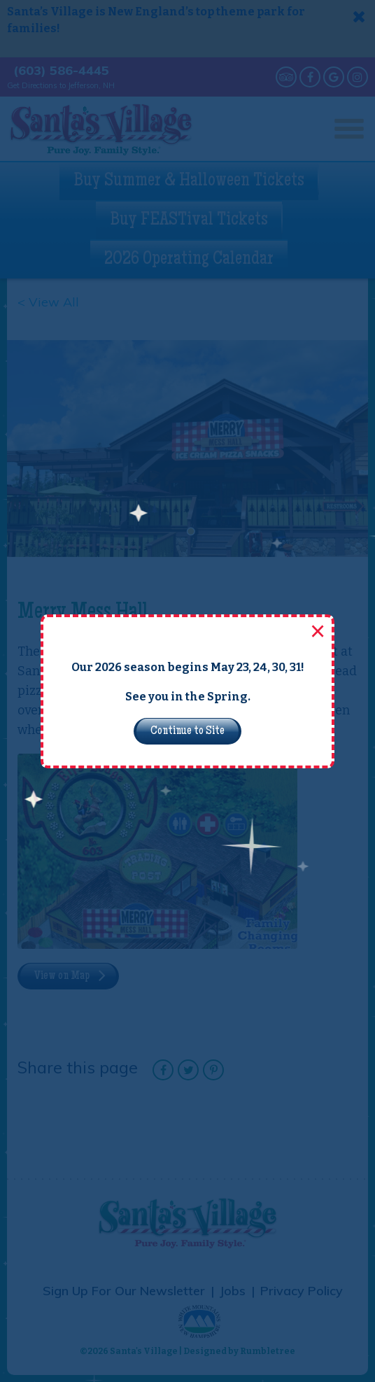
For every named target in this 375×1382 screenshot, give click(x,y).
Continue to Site (187, 731)
